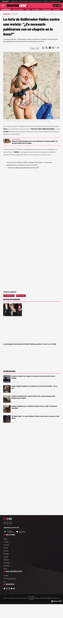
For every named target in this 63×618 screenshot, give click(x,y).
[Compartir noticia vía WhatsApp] (43, 47)
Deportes (6, 551)
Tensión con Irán (24, 1)
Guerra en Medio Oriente (35, 1)
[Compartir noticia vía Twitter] (46, 47)
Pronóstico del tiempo (55, 1)
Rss (4, 581)
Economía (6, 545)
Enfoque (6, 548)
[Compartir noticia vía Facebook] (50, 47)
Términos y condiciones (10, 578)
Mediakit (6, 575)
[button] (58, 47)
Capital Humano (14, 1)
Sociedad (6, 542)
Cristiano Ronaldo (46, 9)
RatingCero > (7, 14)
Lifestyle (6, 557)
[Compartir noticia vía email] (53, 47)
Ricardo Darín (57, 9)
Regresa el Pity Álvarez (18, 9)
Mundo (5, 568)
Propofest (45, 1)
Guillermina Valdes (9, 295)
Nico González (36, 9)
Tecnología (6, 562)
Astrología (6, 554)
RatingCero (14, 14)
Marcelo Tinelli (21, 295)
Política (5, 539)
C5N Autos (6, 560)
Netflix (28, 9)
